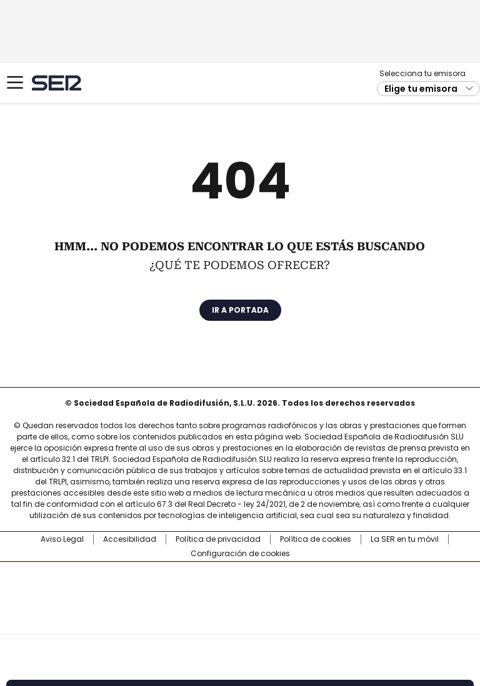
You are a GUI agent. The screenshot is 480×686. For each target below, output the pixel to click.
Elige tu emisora (421, 88)
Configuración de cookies (240, 554)
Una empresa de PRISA (240, 590)
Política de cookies (315, 539)
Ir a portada (240, 310)
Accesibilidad (129, 539)
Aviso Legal (62, 539)
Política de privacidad (218, 539)
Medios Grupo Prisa (240, 620)
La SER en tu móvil (405, 539)
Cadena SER (56, 83)
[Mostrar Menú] (15, 82)
